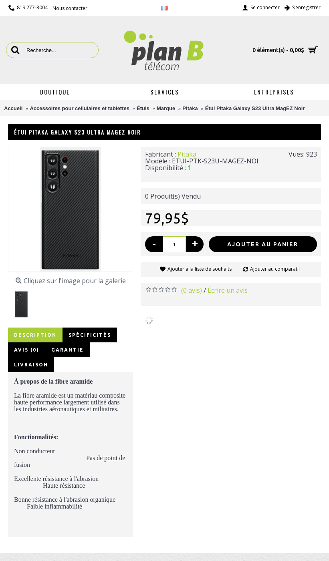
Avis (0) (26, 349)
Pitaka (187, 154)
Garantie (67, 349)
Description (35, 335)
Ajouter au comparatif (275, 268)
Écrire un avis (228, 290)
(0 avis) (191, 290)
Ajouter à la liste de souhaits (200, 268)
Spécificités (90, 335)
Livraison (31, 364)
